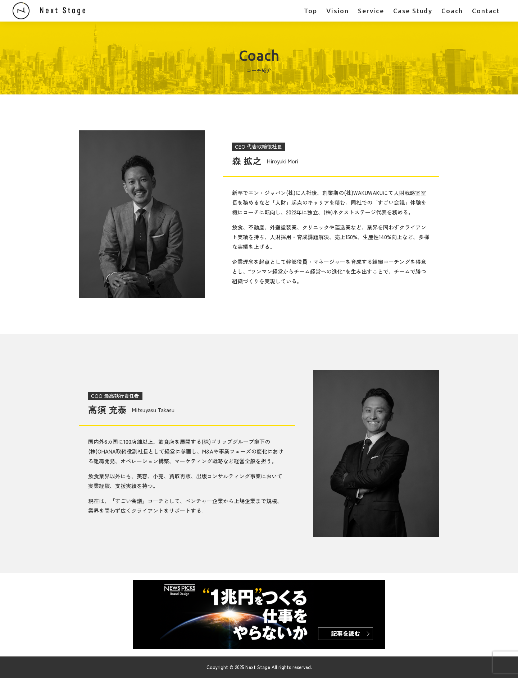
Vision (337, 11)
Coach (452, 11)
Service (371, 11)
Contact (486, 11)
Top (310, 11)
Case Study (412, 11)
